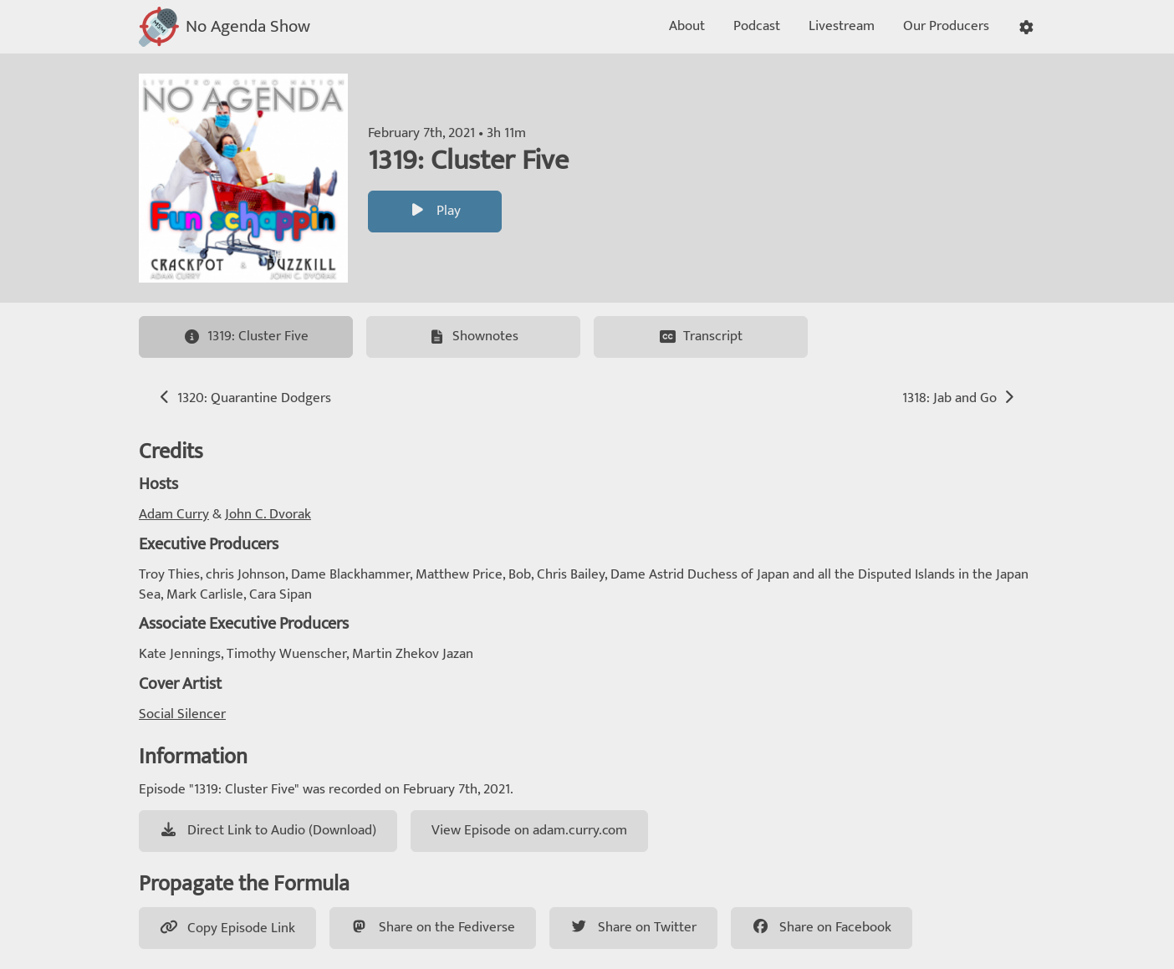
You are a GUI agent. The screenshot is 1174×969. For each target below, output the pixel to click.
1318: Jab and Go (960, 398)
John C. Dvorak (268, 514)
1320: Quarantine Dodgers (243, 398)
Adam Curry (174, 514)
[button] (1026, 27)
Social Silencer (182, 714)
